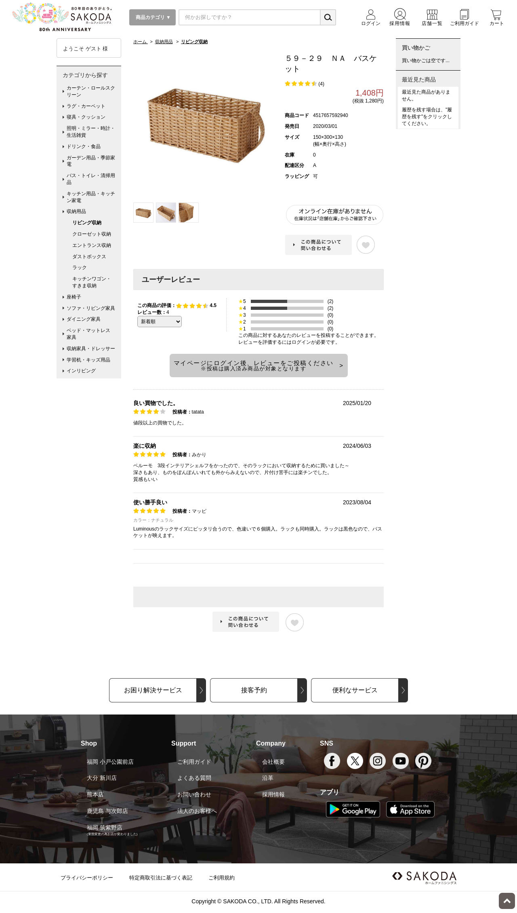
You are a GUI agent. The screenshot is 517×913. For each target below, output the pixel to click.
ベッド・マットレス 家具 (91, 334)
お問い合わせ (194, 794)
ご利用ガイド (194, 761)
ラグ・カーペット (86, 106)
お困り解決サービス (153, 690)
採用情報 (273, 794)
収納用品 (76, 211)
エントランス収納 (91, 245)
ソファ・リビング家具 (91, 308)
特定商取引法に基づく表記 (160, 878)
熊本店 (95, 794)
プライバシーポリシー (87, 878)
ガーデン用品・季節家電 (91, 161)
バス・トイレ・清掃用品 (91, 179)
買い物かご (416, 47)
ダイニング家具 (84, 319)
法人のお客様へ (197, 811)
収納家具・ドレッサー (91, 348)
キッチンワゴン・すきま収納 (91, 282)
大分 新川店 (102, 778)
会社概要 (273, 761)
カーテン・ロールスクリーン (91, 91)
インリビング (81, 371)
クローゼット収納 (91, 234)
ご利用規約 (221, 878)
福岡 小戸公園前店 (110, 761)
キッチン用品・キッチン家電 (91, 197)
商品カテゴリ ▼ (152, 17)
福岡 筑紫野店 (104, 827)
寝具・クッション (86, 117)
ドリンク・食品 (84, 146)
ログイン (301, 342)
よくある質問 (194, 778)
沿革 (267, 778)
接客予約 (254, 690)
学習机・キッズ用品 (88, 360)
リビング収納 (86, 223)
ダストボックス (89, 256)
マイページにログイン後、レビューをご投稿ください (254, 365)
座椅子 (74, 297)
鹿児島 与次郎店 (107, 811)
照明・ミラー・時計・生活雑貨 (91, 131)
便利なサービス (355, 690)
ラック (79, 267)
